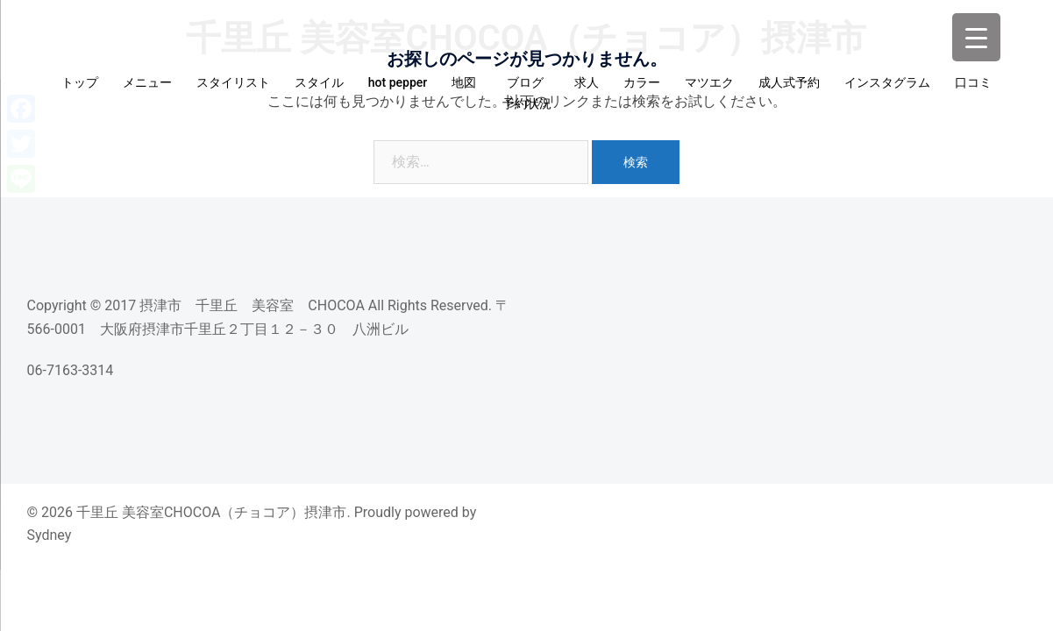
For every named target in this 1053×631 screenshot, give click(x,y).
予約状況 (526, 103)
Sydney (49, 535)
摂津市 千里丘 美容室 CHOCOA (252, 305)
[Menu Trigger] (976, 37)
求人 (586, 82)
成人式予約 (789, 82)
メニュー (147, 82)
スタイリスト (233, 82)
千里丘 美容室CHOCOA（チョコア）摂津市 (526, 38)
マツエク (709, 82)
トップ (79, 82)
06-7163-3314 (70, 370)
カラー (641, 82)
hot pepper (397, 82)
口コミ (973, 82)
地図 (464, 82)
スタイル (319, 82)
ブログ (528, 82)
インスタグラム (887, 82)
